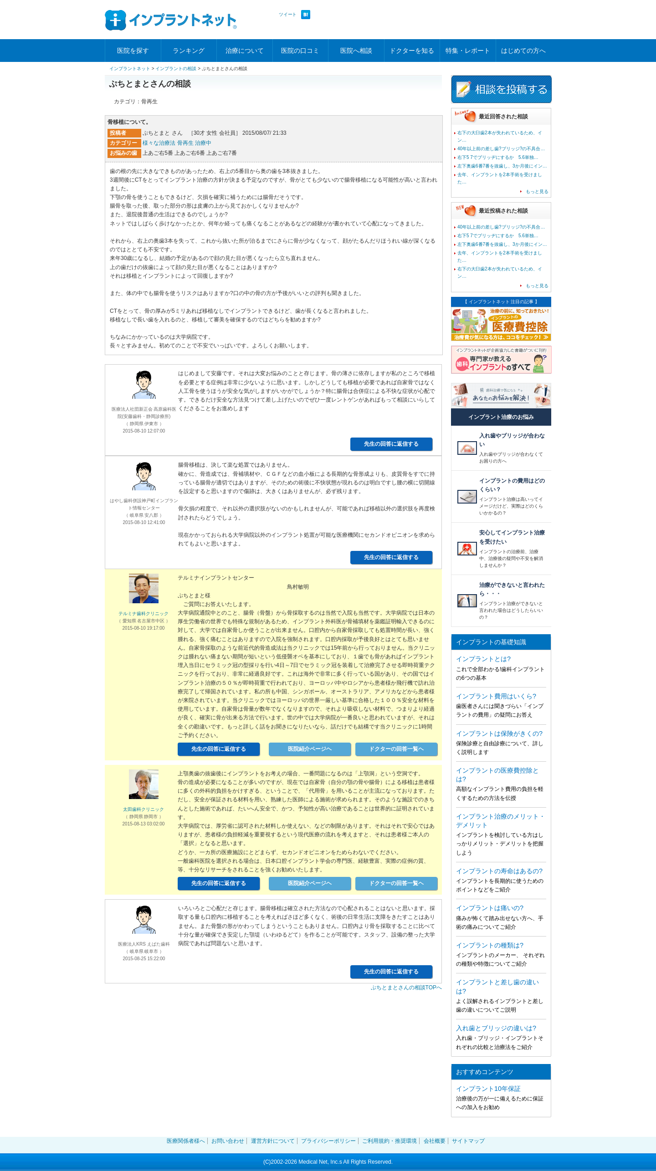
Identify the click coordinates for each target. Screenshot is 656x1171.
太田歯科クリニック (143, 809)
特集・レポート (468, 50)
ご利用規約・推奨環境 (389, 1141)
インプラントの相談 (175, 68)
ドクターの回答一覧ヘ (396, 749)
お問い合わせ (227, 1141)
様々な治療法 (159, 143)
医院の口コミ (300, 50)
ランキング (189, 50)
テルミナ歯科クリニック (143, 613)
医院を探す (133, 50)
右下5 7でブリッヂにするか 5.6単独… (497, 157)
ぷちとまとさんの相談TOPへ (406, 987)
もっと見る (537, 191)
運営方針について (273, 1141)
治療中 (203, 143)
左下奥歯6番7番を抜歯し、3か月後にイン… (502, 165)
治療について (245, 50)
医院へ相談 (356, 50)
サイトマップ (468, 1141)
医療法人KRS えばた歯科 (143, 944)
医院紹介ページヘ (310, 749)
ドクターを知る (412, 50)
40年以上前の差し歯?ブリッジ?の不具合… (501, 148)
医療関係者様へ (186, 1141)
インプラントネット (129, 68)
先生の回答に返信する (391, 444)
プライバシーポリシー (328, 1141)
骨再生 (185, 143)
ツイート (288, 14)
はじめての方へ (523, 50)
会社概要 (435, 1141)
